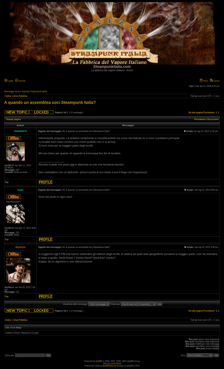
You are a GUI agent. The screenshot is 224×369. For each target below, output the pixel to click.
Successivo (213, 119)
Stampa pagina (13, 119)
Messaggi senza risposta (16, 91)
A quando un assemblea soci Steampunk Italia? (50, 102)
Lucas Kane (115, 363)
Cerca (214, 81)
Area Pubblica (20, 96)
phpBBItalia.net (109, 366)
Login (9, 81)
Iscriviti (20, 81)
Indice (8, 96)
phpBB (99, 361)
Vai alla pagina (195, 112)
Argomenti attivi (39, 91)
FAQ (204, 81)
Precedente (209, 112)
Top (7, 182)
